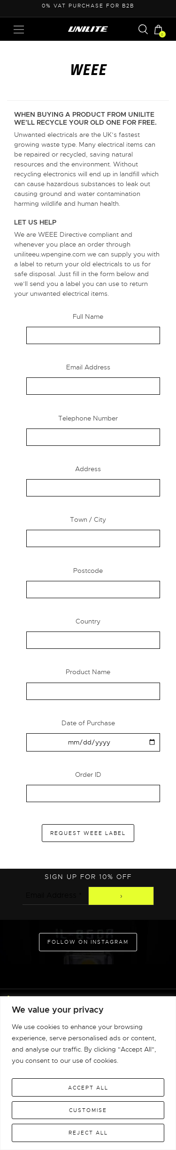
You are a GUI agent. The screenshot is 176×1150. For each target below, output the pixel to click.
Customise (88, 1110)
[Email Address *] (55, 896)
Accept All (88, 1087)
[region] (88, 1073)
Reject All (88, 1132)
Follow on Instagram (88, 942)
